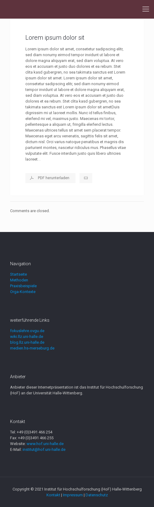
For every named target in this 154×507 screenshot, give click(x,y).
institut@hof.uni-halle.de (44, 449)
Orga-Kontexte (22, 291)
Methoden (19, 280)
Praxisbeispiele (23, 286)
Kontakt (53, 495)
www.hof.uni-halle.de (45, 443)
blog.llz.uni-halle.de (27, 342)
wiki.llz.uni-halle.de (26, 336)
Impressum (73, 495)
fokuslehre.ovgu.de (27, 330)
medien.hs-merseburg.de (32, 348)
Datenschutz (97, 495)
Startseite (18, 274)
